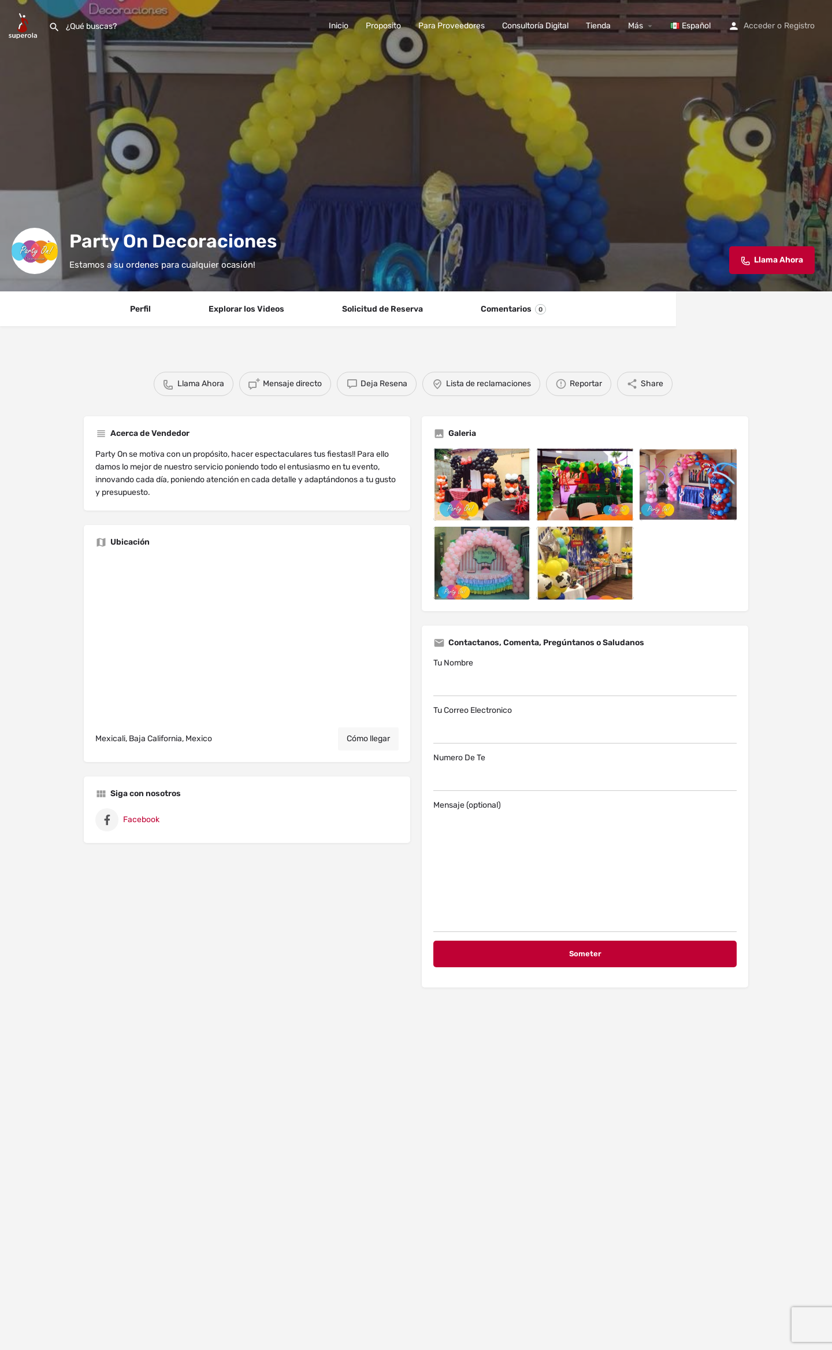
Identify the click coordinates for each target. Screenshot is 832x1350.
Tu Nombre (585, 677)
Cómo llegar (368, 739)
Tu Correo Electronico (585, 724)
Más (635, 26)
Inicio (338, 26)
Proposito (383, 26)
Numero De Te (585, 772)
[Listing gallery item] (481, 484)
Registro (799, 26)
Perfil (140, 309)
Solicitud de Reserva (382, 309)
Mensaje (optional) (585, 866)
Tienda (598, 26)
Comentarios (513, 309)
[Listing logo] (35, 251)
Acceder (759, 26)
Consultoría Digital (535, 26)
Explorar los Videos (246, 309)
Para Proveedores (451, 26)
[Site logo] (24, 25)
